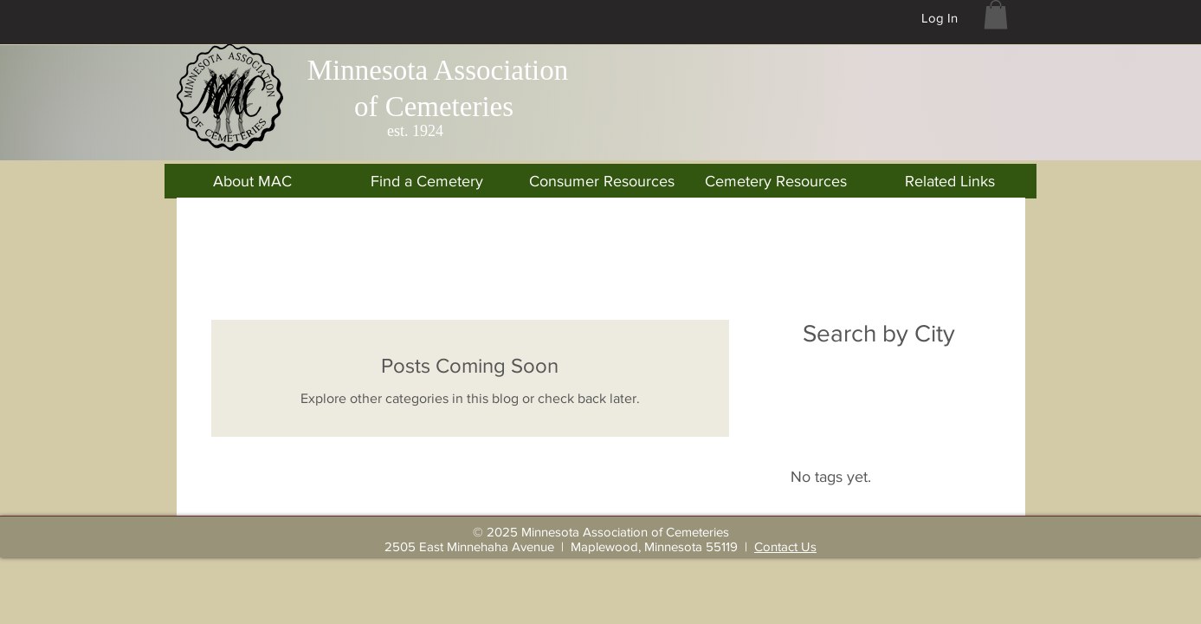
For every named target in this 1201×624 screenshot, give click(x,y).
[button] (996, 14)
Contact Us (785, 546)
